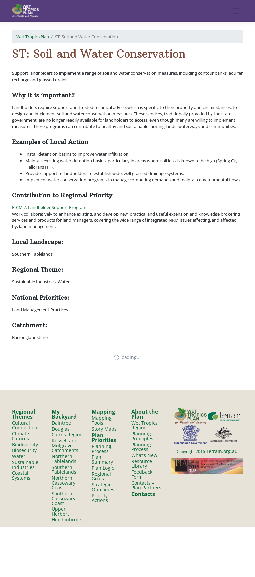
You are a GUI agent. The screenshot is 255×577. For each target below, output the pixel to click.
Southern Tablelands (64, 469)
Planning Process (101, 448)
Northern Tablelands (64, 458)
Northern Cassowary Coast (63, 483)
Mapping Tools (102, 420)
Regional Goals (101, 476)
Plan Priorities (104, 438)
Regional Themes (23, 414)
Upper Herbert (60, 511)
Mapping (103, 411)
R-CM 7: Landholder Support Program (49, 207)
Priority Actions (100, 498)
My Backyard (64, 414)
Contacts (143, 494)
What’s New (144, 455)
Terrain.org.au (222, 451)
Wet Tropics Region (144, 425)
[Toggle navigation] (236, 11)
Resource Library (141, 463)
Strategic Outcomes (103, 487)
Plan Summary (102, 459)
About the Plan (144, 414)
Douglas (61, 429)
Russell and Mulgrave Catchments (65, 445)
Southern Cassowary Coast (63, 498)
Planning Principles (142, 436)
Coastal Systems (21, 475)
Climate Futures (20, 436)
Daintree (61, 423)
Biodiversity (25, 444)
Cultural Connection (24, 425)
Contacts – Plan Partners (146, 485)
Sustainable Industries (25, 464)
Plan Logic (103, 468)
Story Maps (104, 429)
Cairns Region (67, 434)
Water (18, 456)
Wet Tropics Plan (32, 37)
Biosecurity (24, 450)
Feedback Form (141, 474)
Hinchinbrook (67, 520)
